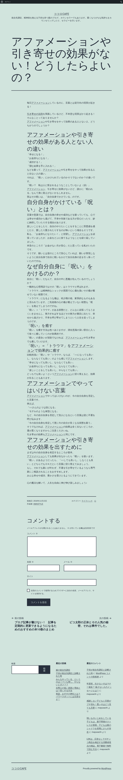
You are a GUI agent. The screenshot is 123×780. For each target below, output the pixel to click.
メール (68, 562)
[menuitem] (2, 2)
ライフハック (87, 501)
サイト (30, 576)
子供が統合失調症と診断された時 (68, 674)
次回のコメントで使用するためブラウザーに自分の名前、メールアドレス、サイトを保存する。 (62, 592)
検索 (13, 663)
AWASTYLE (38, 504)
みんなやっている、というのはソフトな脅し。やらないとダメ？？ (68, 682)
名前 (30, 562)
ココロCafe (61, 14)
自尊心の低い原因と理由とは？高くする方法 (68, 689)
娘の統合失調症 (63, 670)
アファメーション (41, 102)
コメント (32, 533)
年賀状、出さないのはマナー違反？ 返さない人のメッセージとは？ (99, 687)
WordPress (106, 768)
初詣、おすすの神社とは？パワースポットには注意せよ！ (68, 696)
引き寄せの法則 (35, 114)
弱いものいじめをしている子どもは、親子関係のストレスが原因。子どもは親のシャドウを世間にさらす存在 (99, 725)
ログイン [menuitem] (8, 2)
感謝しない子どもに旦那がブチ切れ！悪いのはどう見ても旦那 (99, 704)
